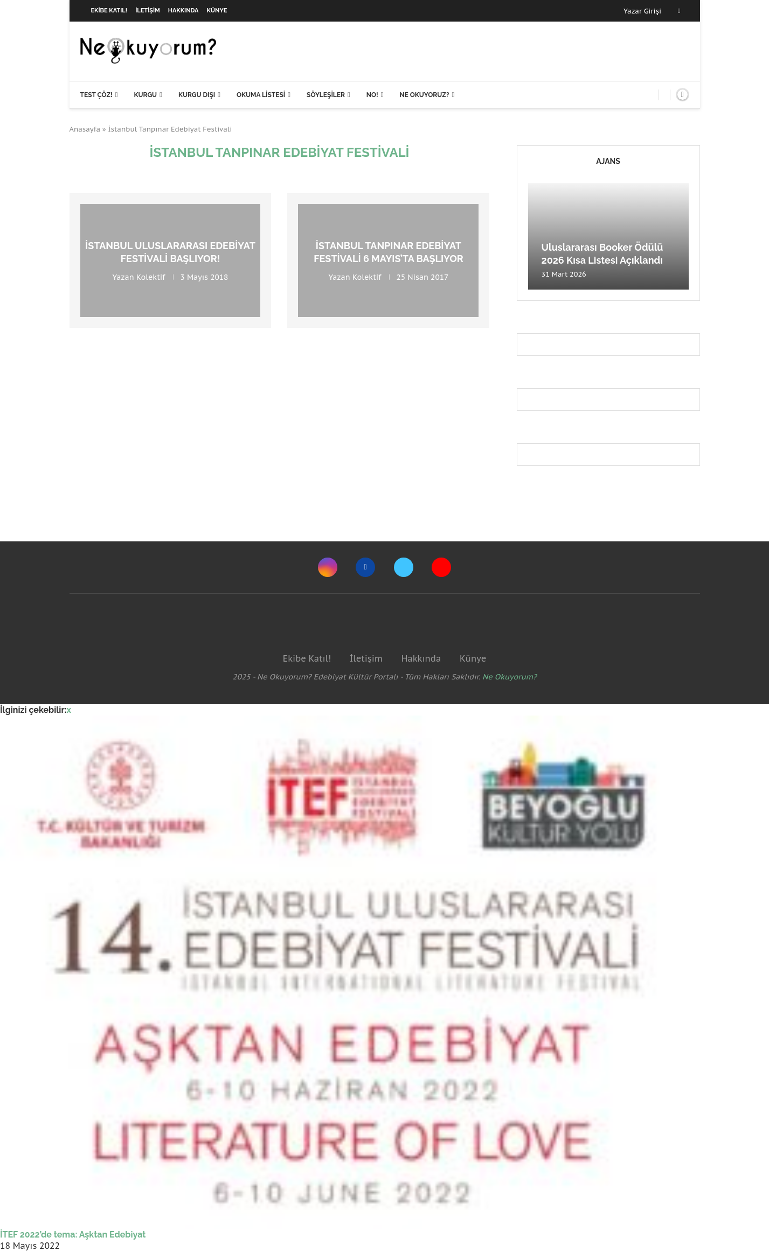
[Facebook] (679, 11)
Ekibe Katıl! (109, 10)
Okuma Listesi (261, 95)
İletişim (147, 10)
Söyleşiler (326, 95)
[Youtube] (441, 567)
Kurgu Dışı (196, 95)
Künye (217, 10)
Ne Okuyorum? (509, 677)
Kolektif (150, 276)
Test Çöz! (96, 95)
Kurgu (145, 95)
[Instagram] (327, 567)
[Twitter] (403, 567)
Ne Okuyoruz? (424, 95)
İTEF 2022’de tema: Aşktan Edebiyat (73, 1234)
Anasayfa (85, 129)
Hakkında (183, 10)
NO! (372, 95)
